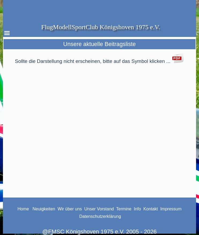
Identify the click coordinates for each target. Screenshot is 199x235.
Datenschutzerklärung (100, 216)
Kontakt (150, 209)
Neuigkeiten (43, 209)
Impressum (171, 209)
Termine (123, 209)
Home (23, 209)
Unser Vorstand (99, 209)
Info (138, 209)
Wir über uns (70, 209)
